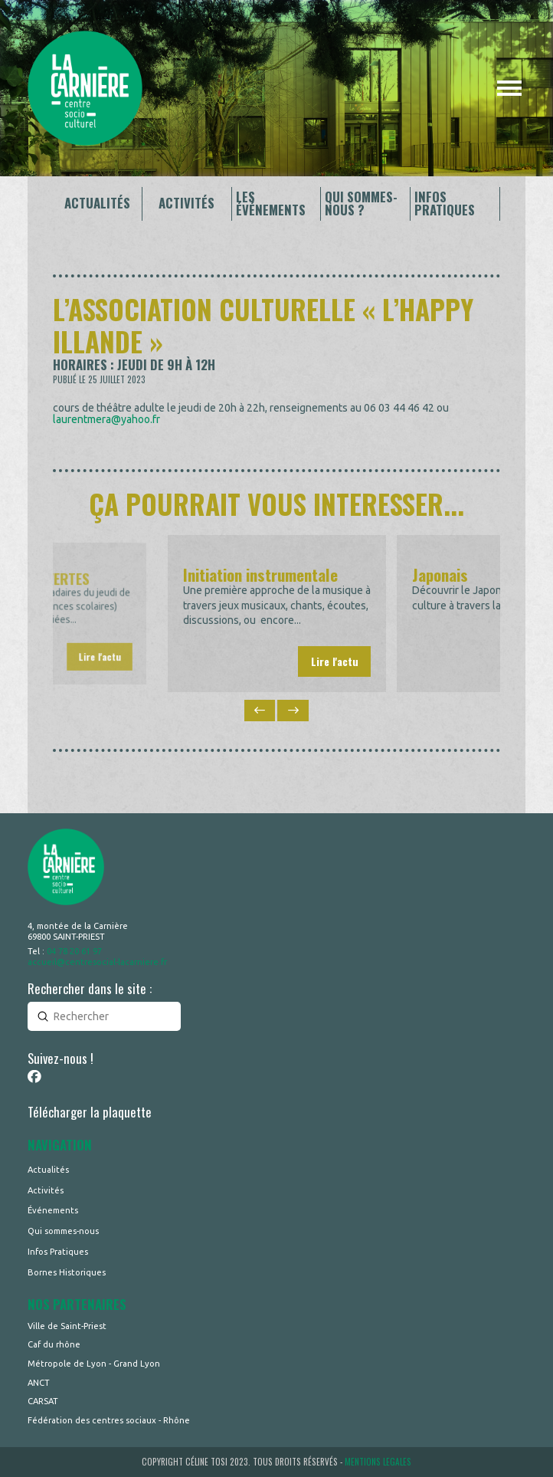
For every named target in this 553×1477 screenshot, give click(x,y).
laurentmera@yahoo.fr (106, 419)
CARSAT (43, 1401)
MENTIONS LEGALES (378, 1462)
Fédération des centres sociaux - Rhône (109, 1420)
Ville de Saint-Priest (67, 1326)
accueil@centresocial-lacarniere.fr (97, 962)
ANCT (39, 1382)
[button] (509, 88)
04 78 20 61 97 (74, 951)
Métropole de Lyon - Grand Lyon (94, 1363)
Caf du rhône (54, 1344)
